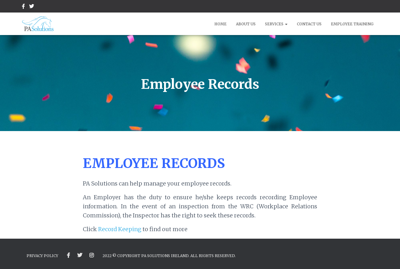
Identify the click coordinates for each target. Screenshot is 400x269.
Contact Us (309, 24)
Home (220, 24)
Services (276, 24)
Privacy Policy (42, 255)
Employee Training (352, 24)
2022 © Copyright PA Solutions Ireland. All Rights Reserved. (169, 255)
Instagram (91, 255)
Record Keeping (120, 229)
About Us (246, 24)
